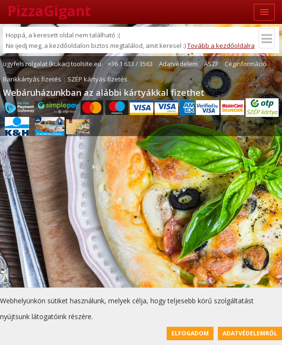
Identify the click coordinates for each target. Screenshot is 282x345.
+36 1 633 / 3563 (130, 63)
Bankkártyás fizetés (32, 79)
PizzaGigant (49, 11)
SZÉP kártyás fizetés (97, 79)
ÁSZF (211, 63)
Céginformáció (246, 63)
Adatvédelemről (250, 333)
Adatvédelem (178, 63)
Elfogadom (190, 333)
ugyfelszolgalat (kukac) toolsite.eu (52, 63)
